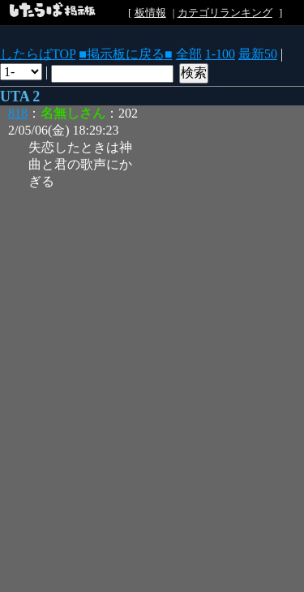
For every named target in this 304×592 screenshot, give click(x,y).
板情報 (150, 12)
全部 (189, 54)
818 (18, 113)
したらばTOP (37, 54)
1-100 (220, 54)
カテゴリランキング (225, 12)
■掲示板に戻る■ (125, 54)
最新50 (257, 54)
